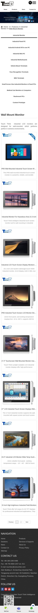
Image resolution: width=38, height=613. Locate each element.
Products (14, 9)
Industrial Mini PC (19, 53)
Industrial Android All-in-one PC (19, 47)
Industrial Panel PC (19, 41)
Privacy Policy (24, 548)
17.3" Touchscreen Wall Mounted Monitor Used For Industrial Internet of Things (19, 361)
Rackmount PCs (19, 96)
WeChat (6, 611)
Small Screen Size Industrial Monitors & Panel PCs (19, 84)
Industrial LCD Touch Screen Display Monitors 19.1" (19, 265)
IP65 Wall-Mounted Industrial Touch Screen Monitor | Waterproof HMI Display (19, 169)
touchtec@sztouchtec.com (16, 567)
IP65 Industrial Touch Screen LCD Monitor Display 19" (19, 313)
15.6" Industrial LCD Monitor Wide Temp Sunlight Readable (19, 457)
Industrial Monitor (19, 35)
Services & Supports (26, 542)
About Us (22, 545)
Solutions (4, 542)
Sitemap (4, 551)
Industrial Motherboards (19, 60)
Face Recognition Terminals (19, 72)
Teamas (19, 611)
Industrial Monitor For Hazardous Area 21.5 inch (19, 217)
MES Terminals (19, 78)
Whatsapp (31, 611)
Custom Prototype (19, 102)
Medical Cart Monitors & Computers (19, 90)
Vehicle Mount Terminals (19, 66)
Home (5, 9)
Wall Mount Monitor (16, 29)
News (23, 9)
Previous (11, 522)
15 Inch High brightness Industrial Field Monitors (19, 505)
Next (27, 522)
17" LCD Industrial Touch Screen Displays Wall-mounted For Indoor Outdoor (19, 409)
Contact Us (32, 9)
